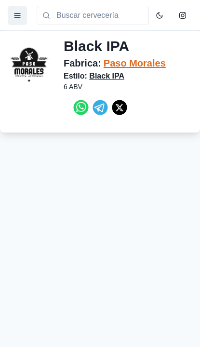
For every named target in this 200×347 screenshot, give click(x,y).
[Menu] (17, 15)
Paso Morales (135, 63)
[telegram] (100, 107)
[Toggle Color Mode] (159, 15)
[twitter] (119, 107)
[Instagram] (182, 15)
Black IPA (106, 76)
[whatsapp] (81, 107)
